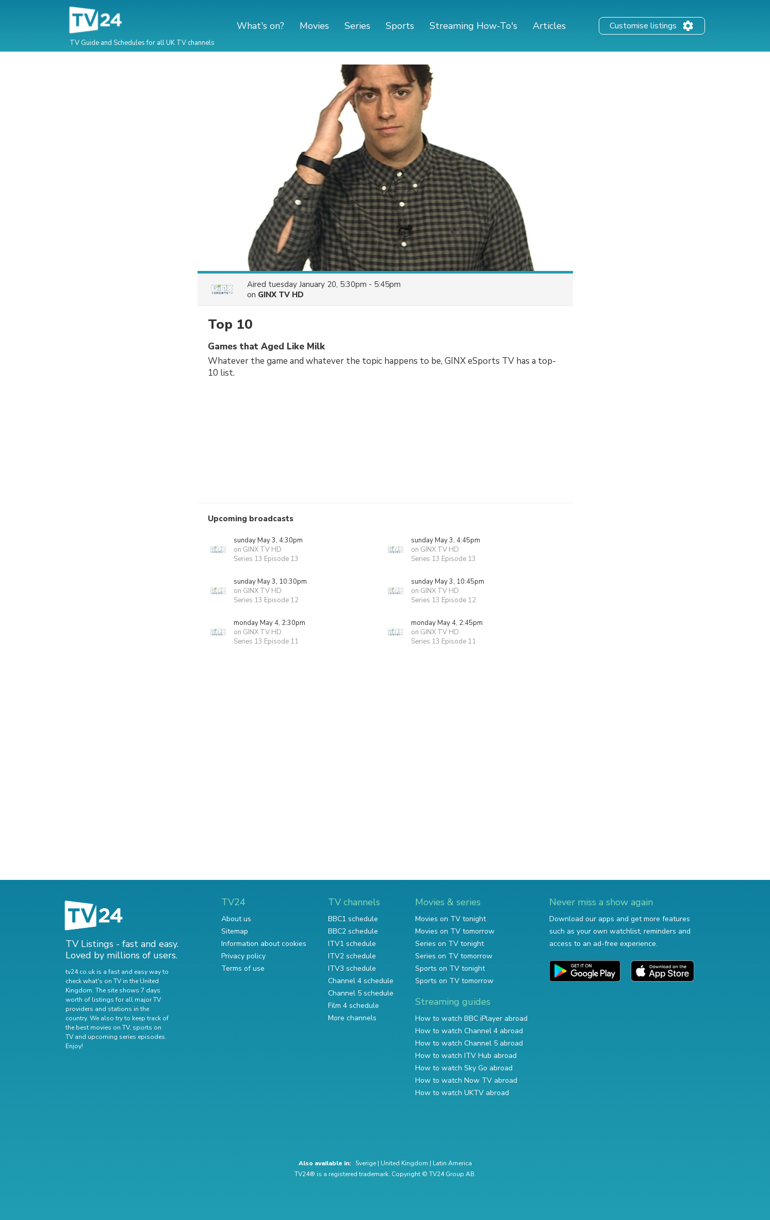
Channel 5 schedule (361, 993)
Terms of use (243, 968)
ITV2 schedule (352, 956)
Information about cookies (263, 944)
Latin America (452, 1163)
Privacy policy (243, 956)
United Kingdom (404, 1163)
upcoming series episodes (126, 1037)
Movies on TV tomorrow (455, 931)
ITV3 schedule (352, 968)
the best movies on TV (97, 1027)
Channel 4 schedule (361, 981)
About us (236, 919)
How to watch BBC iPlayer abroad (471, 1018)
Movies (314, 26)
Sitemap (234, 931)
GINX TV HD (281, 295)
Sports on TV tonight (450, 968)
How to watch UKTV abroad (462, 1093)
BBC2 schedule (353, 931)
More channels (352, 1018)
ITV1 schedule (352, 944)
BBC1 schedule (353, 919)
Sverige (365, 1163)
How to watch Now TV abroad (466, 1080)
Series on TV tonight (449, 944)
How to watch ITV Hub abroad (466, 1056)
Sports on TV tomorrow (454, 981)
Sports (400, 26)
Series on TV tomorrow (454, 956)
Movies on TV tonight (450, 919)
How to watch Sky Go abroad (464, 1068)
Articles (549, 26)
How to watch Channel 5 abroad (469, 1043)
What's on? (260, 26)
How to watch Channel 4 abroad (469, 1031)
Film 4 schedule (353, 1005)
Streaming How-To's (473, 26)
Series (357, 26)
